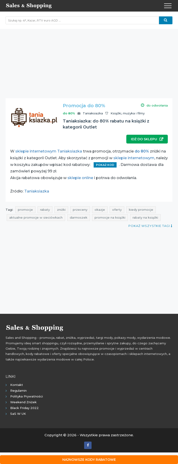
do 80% (142, 151)
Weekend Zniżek (23, 402)
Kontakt (16, 385)
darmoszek (78, 217)
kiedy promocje (141, 209)
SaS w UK (18, 413)
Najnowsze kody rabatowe (89, 460)
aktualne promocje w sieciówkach (36, 217)
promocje (25, 209)
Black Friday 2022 (24, 408)
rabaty (45, 209)
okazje (100, 209)
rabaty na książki (145, 217)
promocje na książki (110, 217)
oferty (117, 209)
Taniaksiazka (93, 113)
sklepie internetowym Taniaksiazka (48, 151)
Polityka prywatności (26, 396)
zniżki (61, 209)
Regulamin (18, 390)
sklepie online (80, 178)
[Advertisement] (89, 61)
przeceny (80, 209)
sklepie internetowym (133, 158)
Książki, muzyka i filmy (128, 113)
